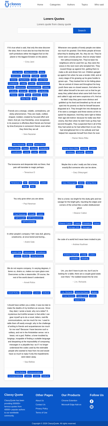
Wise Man (25, 99)
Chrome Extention (69, 401)
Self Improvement (35, 218)
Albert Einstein (31, 72)
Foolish (35, 76)
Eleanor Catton (65, 223)
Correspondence (15, 376)
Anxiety (84, 148)
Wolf (34, 99)
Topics (85, 4)
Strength (23, 91)
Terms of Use (41, 413)
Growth (32, 214)
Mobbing (70, 152)
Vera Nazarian (19, 145)
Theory (13, 95)
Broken (95, 292)
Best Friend (40, 145)
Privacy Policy (42, 409)
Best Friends (14, 148)
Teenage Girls (73, 227)
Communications (35, 372)
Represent (20, 87)
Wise (45, 95)
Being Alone (91, 183)
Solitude (13, 91)
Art (25, 183)
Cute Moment (68, 296)
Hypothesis (24, 80)
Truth (28, 95)
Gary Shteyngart (69, 183)
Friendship (44, 148)
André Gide (16, 252)
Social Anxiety (37, 256)
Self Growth (20, 218)
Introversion (29, 252)
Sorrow (89, 152)
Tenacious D (16, 183)
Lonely (23, 83)
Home (40, 4)
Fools (43, 76)
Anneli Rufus (13, 293)
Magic (25, 186)
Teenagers (86, 227)
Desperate (33, 183)
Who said (99, 4)
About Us (40, 401)
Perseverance (43, 83)
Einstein (26, 76)
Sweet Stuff (79, 300)
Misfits (25, 256)
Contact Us (40, 405)
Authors (71, 4)
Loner (34, 152)
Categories (55, 4)
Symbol (32, 91)
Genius (14, 80)
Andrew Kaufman (71, 255)
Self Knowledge (28, 222)
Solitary (46, 87)
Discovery (16, 76)
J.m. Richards (67, 292)
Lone (34, 80)
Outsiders (87, 223)
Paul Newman (20, 214)
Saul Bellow (20, 372)
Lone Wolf (43, 80)
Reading (84, 258)
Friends (34, 148)
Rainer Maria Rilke (70, 148)
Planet (10, 87)
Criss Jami (17, 72)
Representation (34, 87)
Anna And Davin (82, 292)
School (97, 223)
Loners (31, 83)
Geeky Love (82, 296)
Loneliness (13, 83)
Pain (33, 186)
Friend (25, 148)
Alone (42, 72)
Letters (28, 376)
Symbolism (43, 91)
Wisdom (36, 95)
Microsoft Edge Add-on (71, 405)
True (21, 95)
